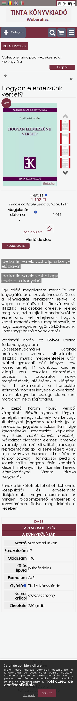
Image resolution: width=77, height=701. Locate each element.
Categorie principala (19, 57)
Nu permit (29, 695)
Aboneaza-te (16, 245)
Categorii (17, 32)
